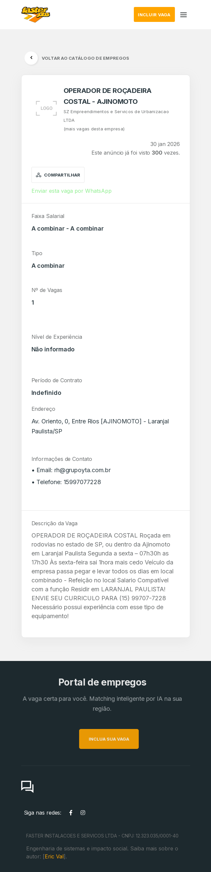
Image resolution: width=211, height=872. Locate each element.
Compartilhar (58, 175)
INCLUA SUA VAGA (122, 739)
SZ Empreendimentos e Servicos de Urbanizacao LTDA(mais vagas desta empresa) (116, 120)
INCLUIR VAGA (154, 14)
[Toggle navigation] (183, 14)
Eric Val (54, 856)
